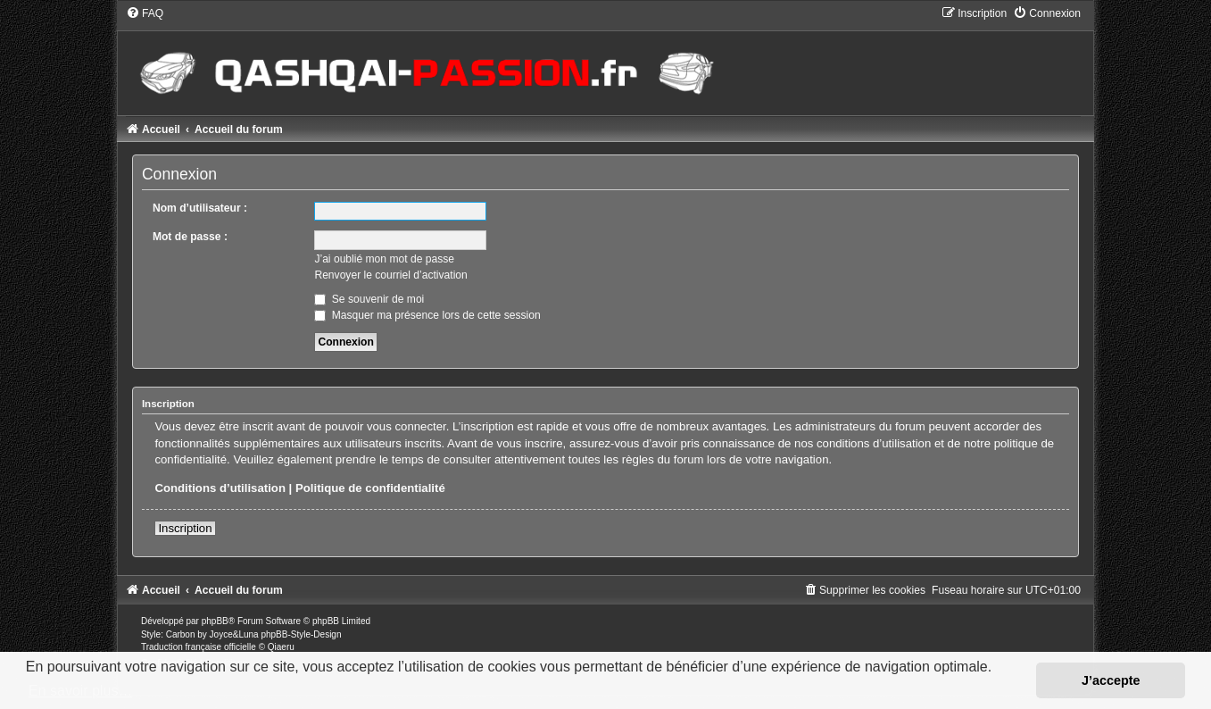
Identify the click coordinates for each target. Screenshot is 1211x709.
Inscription (185, 528)
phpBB (215, 621)
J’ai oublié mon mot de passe (384, 259)
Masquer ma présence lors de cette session (427, 315)
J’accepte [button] (1111, 680)
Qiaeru (281, 647)
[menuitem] (144, 13)
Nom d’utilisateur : (200, 208)
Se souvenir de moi (369, 299)
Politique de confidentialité (370, 488)
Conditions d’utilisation (220, 488)
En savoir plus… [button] (81, 690)
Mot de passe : (190, 236)
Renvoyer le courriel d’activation (390, 275)
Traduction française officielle (198, 647)
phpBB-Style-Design (301, 634)
